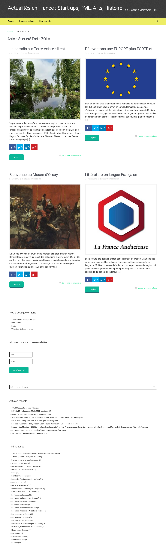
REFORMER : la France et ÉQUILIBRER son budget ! (31, 411)
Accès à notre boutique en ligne (23, 320)
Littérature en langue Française (111, 174)
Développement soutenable (22, 469)
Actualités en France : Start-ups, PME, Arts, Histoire (65, 8)
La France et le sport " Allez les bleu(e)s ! (27, 511)
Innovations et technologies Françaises (26, 489)
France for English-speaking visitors (25, 479)
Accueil (10, 31)
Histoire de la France (19, 485)
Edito (13, 473)
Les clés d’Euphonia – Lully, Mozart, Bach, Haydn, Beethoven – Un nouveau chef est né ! (45, 424)
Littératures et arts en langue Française (26, 524)
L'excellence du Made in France (23, 492)
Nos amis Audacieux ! (20, 530)
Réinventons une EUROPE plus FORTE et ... (120, 49)
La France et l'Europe (19, 505)
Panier (13, 326)
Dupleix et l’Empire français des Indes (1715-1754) (31, 414)
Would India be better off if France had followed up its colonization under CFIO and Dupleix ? (47, 417)
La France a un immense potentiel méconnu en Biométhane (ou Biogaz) (39, 430)
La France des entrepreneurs (22, 501)
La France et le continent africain (24, 508)
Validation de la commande (22, 329)
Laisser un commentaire (71, 156)
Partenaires (15, 533)
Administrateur (33, 53)
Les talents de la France (20, 520)
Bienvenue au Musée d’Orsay (33, 174)
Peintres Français (18, 540)
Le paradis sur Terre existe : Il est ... (39, 49)
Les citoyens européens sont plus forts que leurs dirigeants (34, 421)
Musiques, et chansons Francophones (26, 527)
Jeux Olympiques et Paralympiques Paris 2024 (29, 433)
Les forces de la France (20, 514)
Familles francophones (20, 476)
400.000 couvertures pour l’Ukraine (25, 408)
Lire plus (16, 157)
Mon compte (16, 323)
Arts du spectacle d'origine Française (26, 457)
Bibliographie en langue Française (24, 460)
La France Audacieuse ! (20, 495)
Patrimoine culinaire (19, 536)
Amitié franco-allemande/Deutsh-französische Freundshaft (34, 453)
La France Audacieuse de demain (24, 498)
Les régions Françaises (20, 517)
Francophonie (16, 482)
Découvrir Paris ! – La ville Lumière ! (25, 466)
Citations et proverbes (20, 463)
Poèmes (14, 543)
